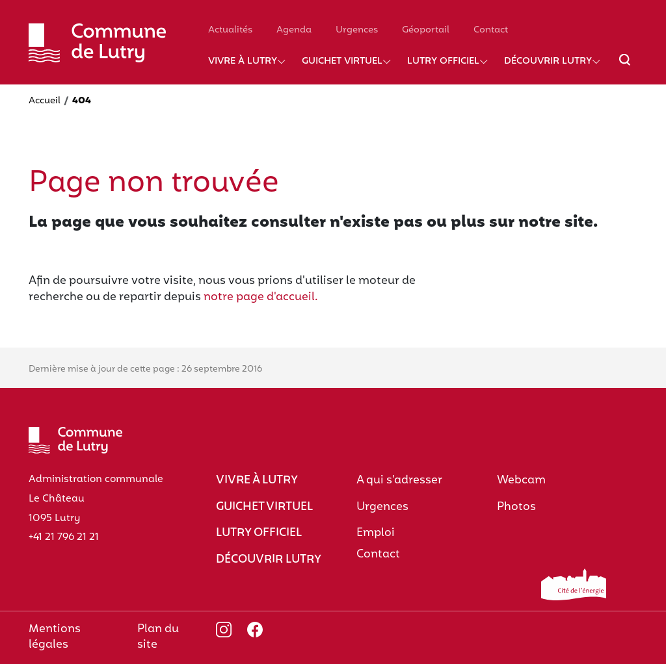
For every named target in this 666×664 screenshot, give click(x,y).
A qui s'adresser (399, 480)
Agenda (294, 30)
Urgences (357, 30)
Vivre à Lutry (242, 61)
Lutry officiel (443, 61)
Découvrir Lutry (548, 61)
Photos (516, 507)
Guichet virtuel (342, 61)
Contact (490, 30)
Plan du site (158, 637)
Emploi (375, 533)
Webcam (521, 480)
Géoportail (425, 30)
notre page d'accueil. (261, 297)
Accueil (44, 101)
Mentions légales (55, 637)
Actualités (230, 30)
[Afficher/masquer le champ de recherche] (625, 67)
